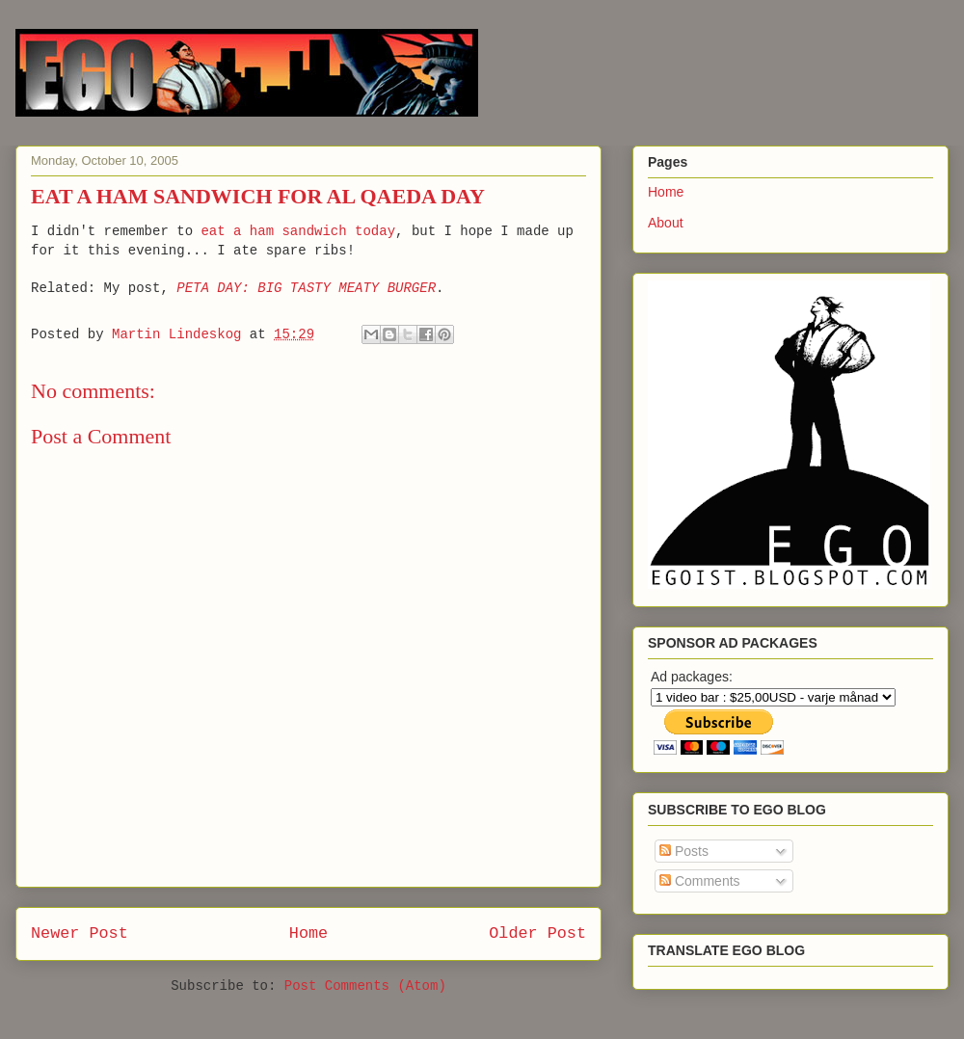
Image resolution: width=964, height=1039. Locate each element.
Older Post (537, 933)
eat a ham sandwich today (298, 231)
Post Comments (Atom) (365, 986)
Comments (699, 881)
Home (308, 933)
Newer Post (79, 933)
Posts (684, 851)
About (665, 222)
